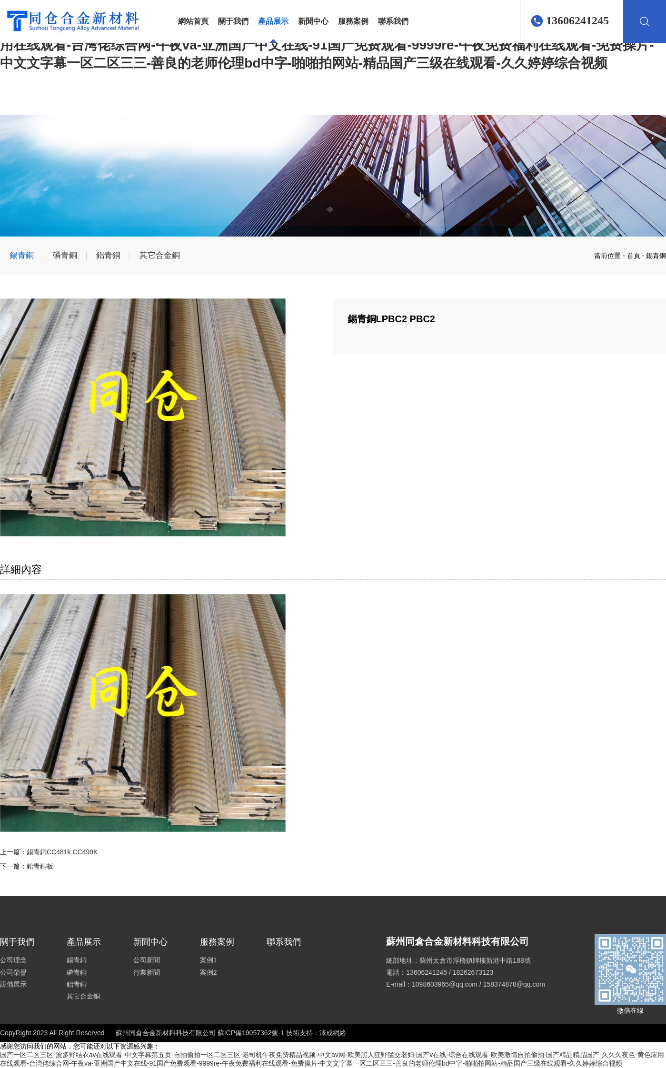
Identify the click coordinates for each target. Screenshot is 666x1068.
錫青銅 (22, 255)
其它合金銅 (159, 255)
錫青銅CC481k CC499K (62, 852)
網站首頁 (193, 21)
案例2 (208, 972)
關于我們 (233, 21)
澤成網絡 (332, 1033)
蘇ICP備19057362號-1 (252, 1033)
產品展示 (273, 21)
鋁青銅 (108, 255)
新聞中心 (313, 21)
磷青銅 (65, 255)
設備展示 (13, 984)
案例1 (208, 960)
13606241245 (577, 20)
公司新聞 (146, 960)
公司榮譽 (13, 972)
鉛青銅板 (40, 866)
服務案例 (353, 21)
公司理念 (13, 960)
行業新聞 (146, 972)
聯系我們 (393, 21)
